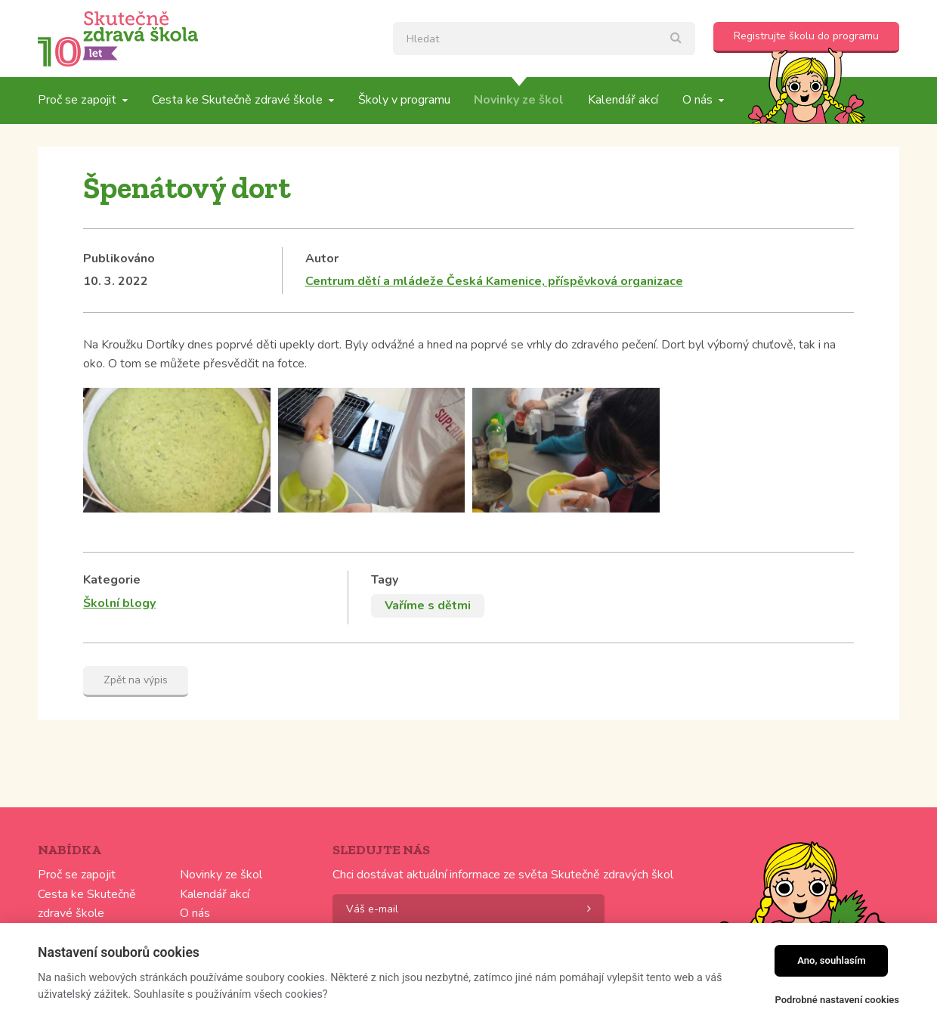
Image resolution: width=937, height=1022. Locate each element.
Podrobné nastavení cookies (837, 999)
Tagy (384, 579)
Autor (322, 258)
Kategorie (112, 579)
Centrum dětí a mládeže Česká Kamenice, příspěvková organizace (494, 281)
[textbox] (544, 38)
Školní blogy (119, 603)
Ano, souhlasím (831, 960)
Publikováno (119, 258)
